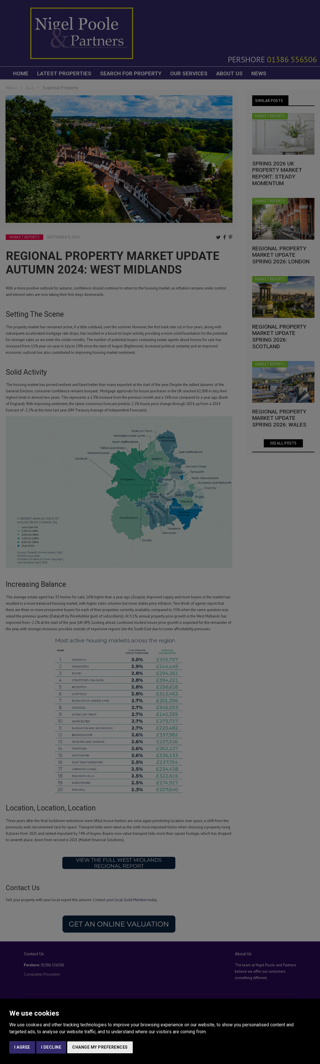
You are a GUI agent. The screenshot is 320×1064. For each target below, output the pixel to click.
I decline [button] (51, 1047)
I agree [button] (22, 1047)
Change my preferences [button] (100, 1047)
